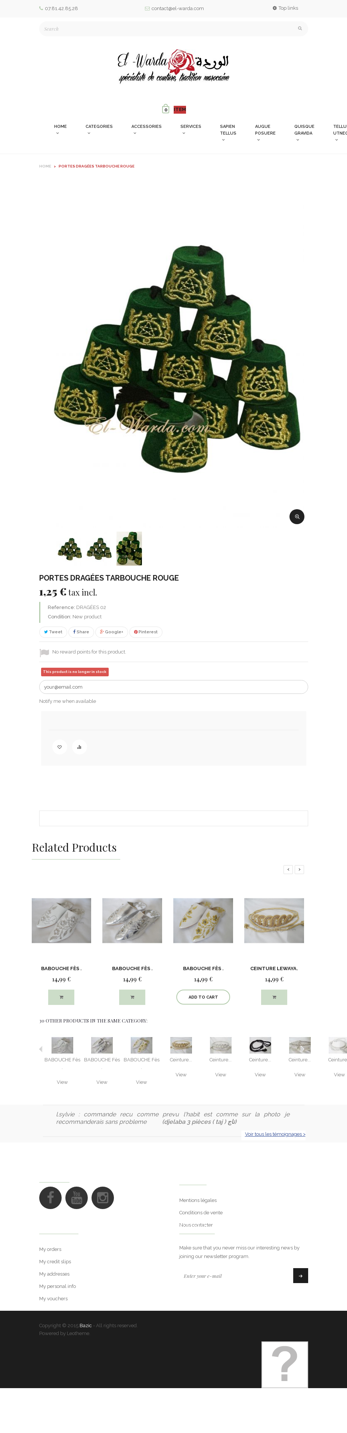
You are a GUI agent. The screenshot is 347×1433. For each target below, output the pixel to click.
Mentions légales (198, 1200)
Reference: (61, 607)
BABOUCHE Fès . (61, 968)
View (62, 1082)
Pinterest (146, 632)
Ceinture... (181, 1060)
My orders (50, 1268)
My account (58, 1245)
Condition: (59, 616)
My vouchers (53, 1317)
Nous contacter (196, 1225)
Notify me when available (67, 701)
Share (81, 632)
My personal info (57, 1304)
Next (302, 1049)
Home (45, 166)
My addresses (54, 1292)
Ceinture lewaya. (274, 968)
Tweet (53, 632)
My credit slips (55, 1280)
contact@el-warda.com (174, 8)
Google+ (111, 632)
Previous (41, 1049)
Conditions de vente (201, 1212)
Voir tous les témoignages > (275, 1134)
